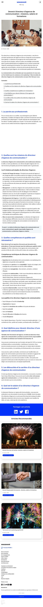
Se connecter (40, 2)
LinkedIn (2, 584)
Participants (4, 559)
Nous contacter (5, 551)
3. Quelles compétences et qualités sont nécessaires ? (18, 90)
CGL (2, 577)
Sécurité (3, 570)
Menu (2, 2)
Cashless (3, 569)
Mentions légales (5, 578)
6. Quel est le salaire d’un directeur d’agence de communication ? (21, 102)
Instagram (4, 584)
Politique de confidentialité (7, 573)
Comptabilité (4, 572)
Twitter (21, 412)
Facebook (27, 412)
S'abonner (21, 596)
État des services (5, 561)
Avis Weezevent (4, 562)
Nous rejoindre (4, 553)
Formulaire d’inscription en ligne (8, 567)
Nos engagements (5, 554)
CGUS (2, 575)
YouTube (11, 584)
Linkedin (16, 412)
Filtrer (21, 4)
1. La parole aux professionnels (12, 83)
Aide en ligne (4, 558)
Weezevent (21, 2)
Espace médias (4, 556)
